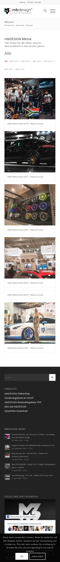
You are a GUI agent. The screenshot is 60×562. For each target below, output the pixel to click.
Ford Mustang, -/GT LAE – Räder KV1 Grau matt (32, 475)
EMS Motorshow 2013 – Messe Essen (25, 294)
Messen (9, 22)
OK (21, 556)
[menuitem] (43, 11)
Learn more (37, 556)
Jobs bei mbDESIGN (15, 406)
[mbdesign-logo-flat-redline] (24, 11)
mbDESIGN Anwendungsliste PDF (22, 402)
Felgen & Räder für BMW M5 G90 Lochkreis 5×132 (33, 445)
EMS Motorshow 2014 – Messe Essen (25, 282)
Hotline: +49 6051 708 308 (30, 2)
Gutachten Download (16, 410)
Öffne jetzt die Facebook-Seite (21, 516)
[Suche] (43, 11)
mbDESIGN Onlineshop (17, 393)
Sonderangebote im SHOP (19, 397)
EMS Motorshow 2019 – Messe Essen (25, 123)
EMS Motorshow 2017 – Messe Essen (25, 176)
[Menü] (51, 11)
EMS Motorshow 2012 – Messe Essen (25, 347)
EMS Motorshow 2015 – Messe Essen (25, 229)
